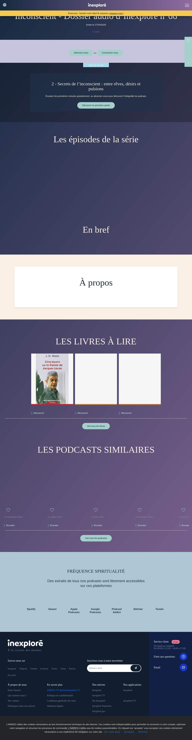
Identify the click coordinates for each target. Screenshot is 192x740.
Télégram (23, 669)
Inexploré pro (98, 711)
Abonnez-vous (81, 52)
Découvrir (39, 413)
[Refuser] (143, 732)
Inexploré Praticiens (101, 706)
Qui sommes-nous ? (17, 695)
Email (170, 667)
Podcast (72, 669)
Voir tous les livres (96, 426)
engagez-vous (116, 13)
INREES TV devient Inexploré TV (63, 690)
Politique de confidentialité (60, 695)
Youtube (33, 669)
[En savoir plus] (112, 732)
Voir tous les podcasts (96, 538)
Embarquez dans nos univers (21, 706)
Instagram (12, 669)
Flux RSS (12, 675)
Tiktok (63, 669)
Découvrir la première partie (96, 105)
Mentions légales (55, 706)
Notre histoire (14, 690)
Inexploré (96, 690)
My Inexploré (98, 700)
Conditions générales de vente (61, 700)
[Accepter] (129, 732)
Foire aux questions (170, 656)
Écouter (10, 525)
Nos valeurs (13, 700)
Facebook (44, 669)
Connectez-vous (110, 52)
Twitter (54, 669)
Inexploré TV (98, 695)
